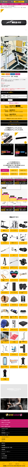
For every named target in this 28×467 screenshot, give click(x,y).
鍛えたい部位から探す (6, 426)
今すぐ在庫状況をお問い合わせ (14, 124)
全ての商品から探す (6, 420)
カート (4, 463)
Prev (2, 142)
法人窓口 (3, 453)
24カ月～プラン (23, 170)
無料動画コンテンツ (6, 432)
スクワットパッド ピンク (7, 144)
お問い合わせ (4, 457)
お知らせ (3, 443)
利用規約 (3, 449)
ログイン (3, 441)
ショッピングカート (6, 437)
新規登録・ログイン (19, 1)
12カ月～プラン (14, 170)
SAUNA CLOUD (5, 428)
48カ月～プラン (14, 173)
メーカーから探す (5, 424)
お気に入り (10, 463)
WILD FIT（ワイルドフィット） (13, 97)
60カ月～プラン (23, 173)
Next (25, 142)
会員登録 (3, 439)
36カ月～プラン (5, 173)
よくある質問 (4, 455)
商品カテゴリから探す (6, 422)
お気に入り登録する (15, 103)
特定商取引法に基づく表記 (7, 447)
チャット (24, 463)
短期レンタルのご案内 (14, 121)
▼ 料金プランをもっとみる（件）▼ (14, 118)
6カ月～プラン (4, 170)
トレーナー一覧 (5, 435)
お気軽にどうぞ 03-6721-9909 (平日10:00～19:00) (14, 465)
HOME (3, 418)
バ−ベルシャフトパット (20, 144)
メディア (3, 430)
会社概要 (3, 445)
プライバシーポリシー (6, 451)
